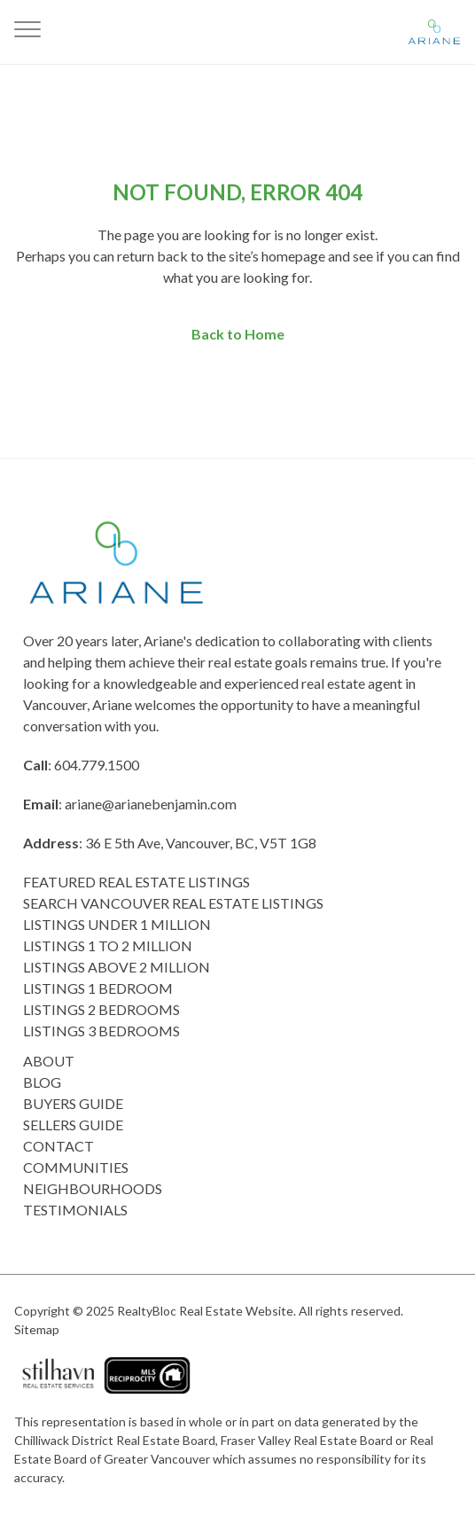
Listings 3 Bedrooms (101, 1030)
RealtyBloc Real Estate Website (205, 1310)
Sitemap (36, 1329)
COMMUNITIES (75, 1167)
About (48, 1060)
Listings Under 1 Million (117, 924)
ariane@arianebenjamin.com (151, 803)
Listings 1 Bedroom (98, 988)
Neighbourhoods (92, 1188)
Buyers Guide (73, 1103)
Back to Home (237, 333)
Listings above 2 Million (116, 966)
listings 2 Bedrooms (101, 1009)
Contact (58, 1145)
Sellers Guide (73, 1124)
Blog (42, 1082)
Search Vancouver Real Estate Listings (173, 902)
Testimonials (75, 1209)
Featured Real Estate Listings (136, 881)
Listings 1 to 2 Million (107, 945)
